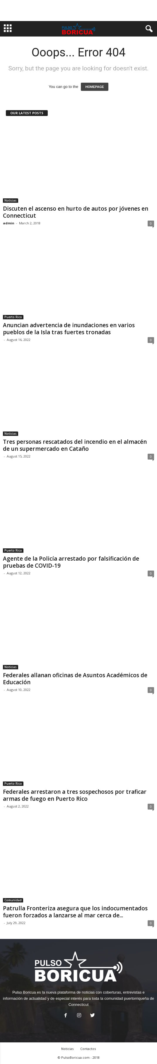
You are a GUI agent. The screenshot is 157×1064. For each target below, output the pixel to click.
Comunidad (13, 900)
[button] (147, 28)
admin (8, 223)
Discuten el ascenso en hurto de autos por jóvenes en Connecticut (75, 212)
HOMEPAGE (94, 87)
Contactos (88, 1048)
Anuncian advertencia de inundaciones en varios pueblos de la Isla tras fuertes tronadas (69, 328)
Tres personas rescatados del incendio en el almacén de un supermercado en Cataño (75, 445)
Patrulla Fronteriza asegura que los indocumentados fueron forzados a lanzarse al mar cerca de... (75, 911)
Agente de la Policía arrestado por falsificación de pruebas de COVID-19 (71, 562)
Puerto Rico (13, 317)
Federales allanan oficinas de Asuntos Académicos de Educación (75, 678)
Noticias (10, 200)
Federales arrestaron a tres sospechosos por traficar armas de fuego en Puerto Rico (74, 795)
